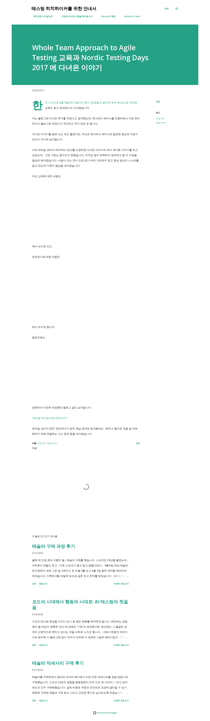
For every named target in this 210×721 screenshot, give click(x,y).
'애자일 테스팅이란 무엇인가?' (50, 418)
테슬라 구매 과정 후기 (53, 546)
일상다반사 (161, 123)
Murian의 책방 (107, 16)
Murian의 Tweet (130, 16)
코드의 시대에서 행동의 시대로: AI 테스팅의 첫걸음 (80, 604)
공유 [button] (158, 101)
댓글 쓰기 (43, 583)
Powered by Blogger (105, 712)
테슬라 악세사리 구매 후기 (58, 663)
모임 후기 (160, 118)
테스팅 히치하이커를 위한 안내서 (64, 8)
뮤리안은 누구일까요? (41, 16)
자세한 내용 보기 (121, 583)
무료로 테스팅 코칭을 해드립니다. (75, 16)
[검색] (166, 8)
